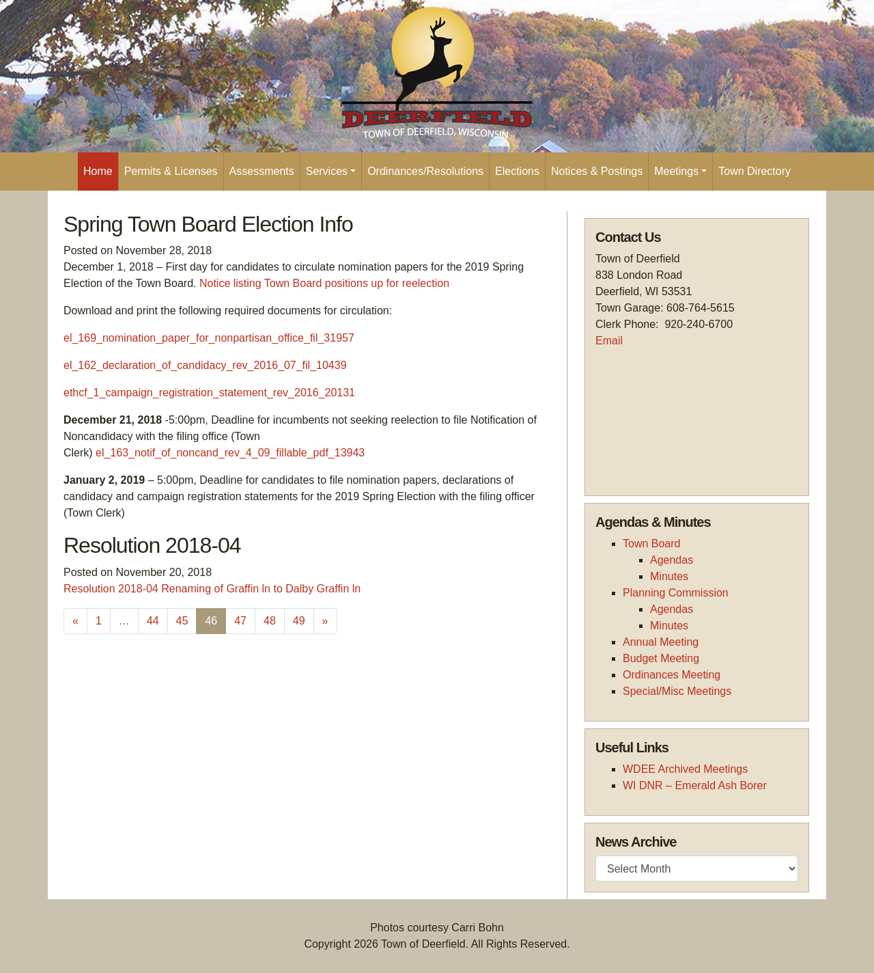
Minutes (669, 576)
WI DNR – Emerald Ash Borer (695, 785)
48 (270, 621)
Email (609, 340)
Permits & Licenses (171, 171)
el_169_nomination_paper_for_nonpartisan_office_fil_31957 (209, 338)
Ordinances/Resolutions (425, 171)
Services (327, 171)
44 (153, 621)
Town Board (652, 543)
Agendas (671, 560)
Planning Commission (676, 593)
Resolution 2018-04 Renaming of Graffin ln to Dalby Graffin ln (212, 588)
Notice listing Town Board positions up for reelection (324, 283)
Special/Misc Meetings (677, 691)
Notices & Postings (597, 171)
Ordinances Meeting (671, 675)
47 (240, 621)
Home (98, 171)
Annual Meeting (661, 642)
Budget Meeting (661, 658)
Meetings (676, 171)
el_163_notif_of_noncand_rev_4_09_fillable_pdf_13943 (230, 452)
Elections (517, 171)
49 (299, 621)
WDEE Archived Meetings (685, 769)
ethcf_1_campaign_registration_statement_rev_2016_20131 (209, 392)
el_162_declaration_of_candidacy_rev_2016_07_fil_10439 (205, 365)
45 (182, 621)
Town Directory (754, 171)
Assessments (261, 171)
